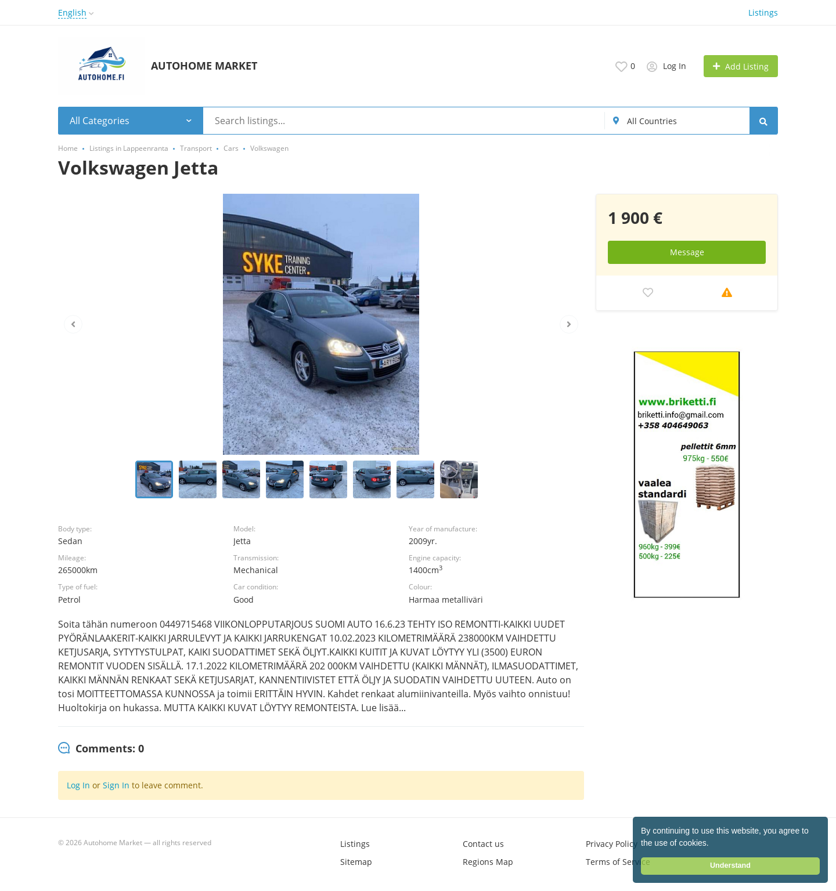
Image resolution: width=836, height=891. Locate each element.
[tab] (101, 748)
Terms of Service (618, 861)
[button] (713, 844)
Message (687, 252)
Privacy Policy (611, 843)
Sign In (116, 785)
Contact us (483, 843)
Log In (78, 785)
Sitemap (356, 861)
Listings (763, 12)
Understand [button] (730, 865)
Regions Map (488, 861)
